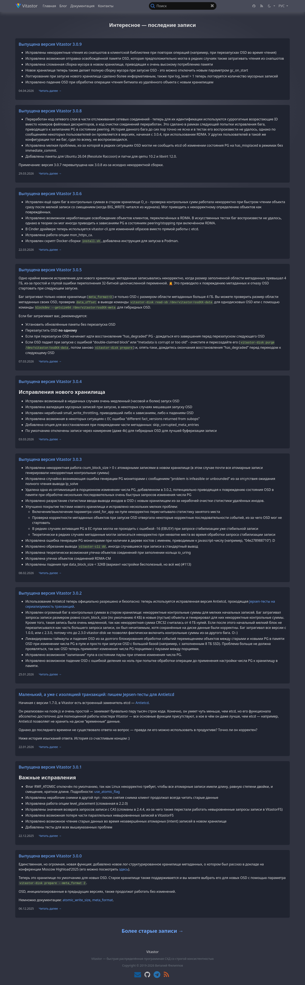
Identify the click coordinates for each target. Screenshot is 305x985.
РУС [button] (282, 6)
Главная (49, 6)
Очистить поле (213, 7)
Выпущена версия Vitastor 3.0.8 (50, 111)
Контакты (105, 6)
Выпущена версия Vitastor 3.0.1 (50, 767)
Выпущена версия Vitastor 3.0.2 (50, 593)
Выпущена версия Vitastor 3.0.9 (50, 44)
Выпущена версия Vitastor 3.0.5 (50, 270)
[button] (271, 6)
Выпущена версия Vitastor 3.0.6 (50, 193)
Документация (82, 6)
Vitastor (26, 6)
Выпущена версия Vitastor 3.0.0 (50, 856)
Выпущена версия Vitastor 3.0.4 (50, 381)
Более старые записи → (152, 930)
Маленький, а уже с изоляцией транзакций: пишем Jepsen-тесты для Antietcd (96, 694)
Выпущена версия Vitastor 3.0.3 (50, 459)
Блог (63, 6)
